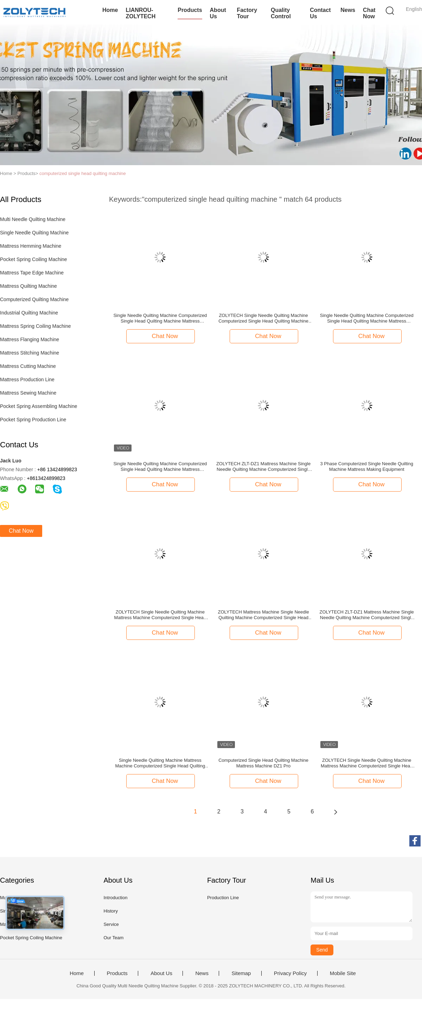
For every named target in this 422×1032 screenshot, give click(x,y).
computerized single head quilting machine (82, 173)
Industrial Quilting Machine (29, 313)
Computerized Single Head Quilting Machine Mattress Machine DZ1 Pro (263, 763)
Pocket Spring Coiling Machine (33, 259)
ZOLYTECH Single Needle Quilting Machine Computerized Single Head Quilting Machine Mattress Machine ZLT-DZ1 (263, 318)
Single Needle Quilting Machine (34, 232)
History (110, 911)
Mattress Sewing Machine (28, 393)
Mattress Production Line (27, 379)
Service (111, 924)
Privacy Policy (290, 973)
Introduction (115, 897)
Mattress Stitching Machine (29, 353)
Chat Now (369, 13)
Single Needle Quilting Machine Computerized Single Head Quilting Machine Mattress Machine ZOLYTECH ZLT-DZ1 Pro (160, 466)
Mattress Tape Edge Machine (32, 272)
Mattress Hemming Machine (30, 246)
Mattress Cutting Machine (28, 366)
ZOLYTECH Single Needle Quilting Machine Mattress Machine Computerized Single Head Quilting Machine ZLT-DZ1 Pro (160, 615)
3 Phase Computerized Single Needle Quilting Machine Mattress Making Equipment (366, 466)
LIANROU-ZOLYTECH (140, 13)
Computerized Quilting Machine (34, 299)
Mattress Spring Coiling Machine (35, 326)
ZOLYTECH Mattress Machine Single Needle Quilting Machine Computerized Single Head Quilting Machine (263, 615)
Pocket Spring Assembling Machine (38, 406)
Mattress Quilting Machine (28, 286)
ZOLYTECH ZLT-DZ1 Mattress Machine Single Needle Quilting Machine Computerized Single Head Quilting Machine (263, 466)
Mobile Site (343, 973)
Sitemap (241, 973)
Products (190, 10)
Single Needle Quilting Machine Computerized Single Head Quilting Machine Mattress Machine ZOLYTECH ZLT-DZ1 (160, 318)
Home (110, 10)
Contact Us (320, 13)
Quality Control (281, 13)
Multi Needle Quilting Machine (32, 219)
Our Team (113, 937)
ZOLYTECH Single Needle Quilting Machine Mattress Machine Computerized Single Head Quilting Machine (367, 763)
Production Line (223, 897)
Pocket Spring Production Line (33, 419)
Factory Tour (247, 13)
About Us (218, 13)
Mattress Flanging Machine (29, 339)
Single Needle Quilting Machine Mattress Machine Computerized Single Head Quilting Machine (160, 763)
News (347, 10)
